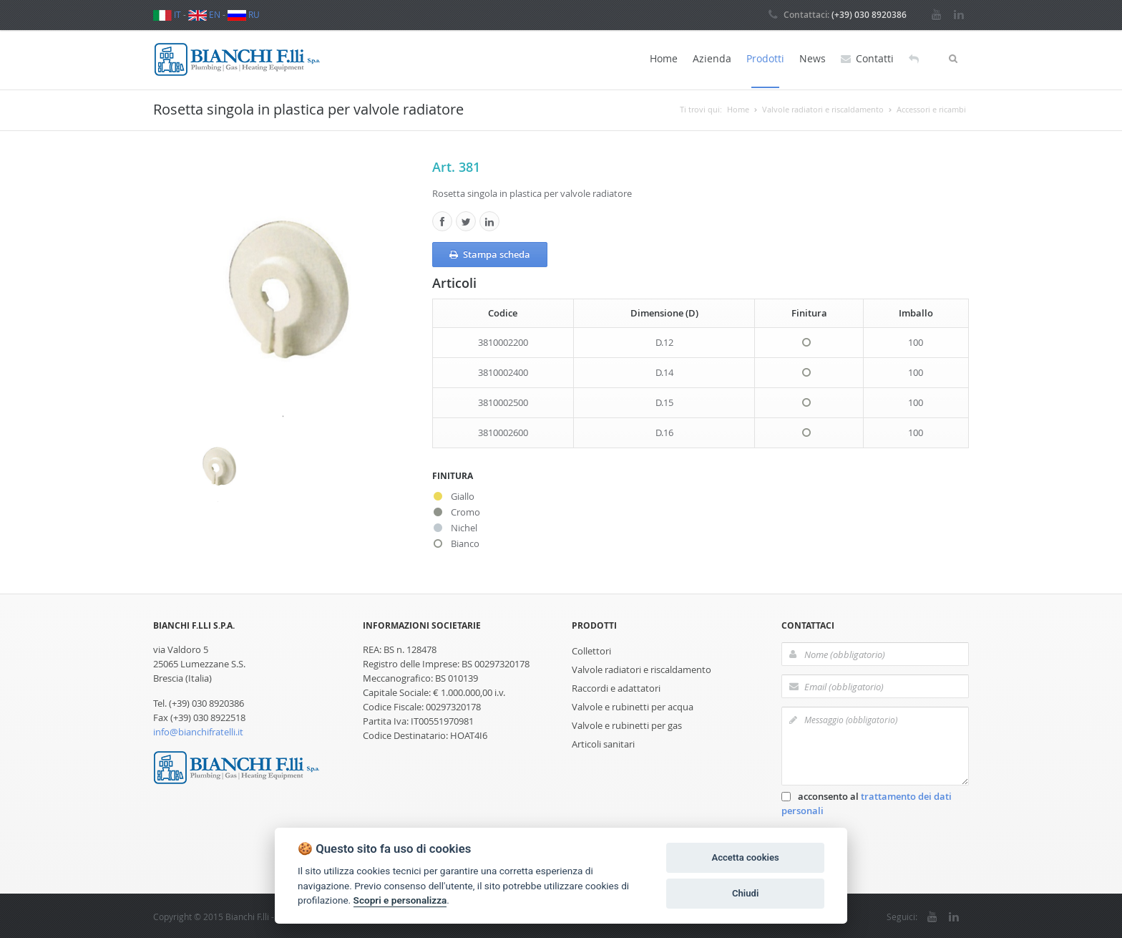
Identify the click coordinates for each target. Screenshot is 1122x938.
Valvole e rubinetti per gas (627, 723)
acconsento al (866, 802)
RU (244, 14)
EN (204, 14)
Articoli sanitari (603, 742)
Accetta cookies (745, 857)
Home (664, 58)
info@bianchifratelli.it (198, 730)
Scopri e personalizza (400, 900)
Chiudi (745, 893)
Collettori (591, 649)
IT (167, 14)
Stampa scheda (489, 252)
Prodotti (765, 58)
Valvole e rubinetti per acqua (632, 705)
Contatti (867, 58)
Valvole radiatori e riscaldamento (641, 668)
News (812, 58)
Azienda (712, 58)
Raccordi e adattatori (616, 686)
